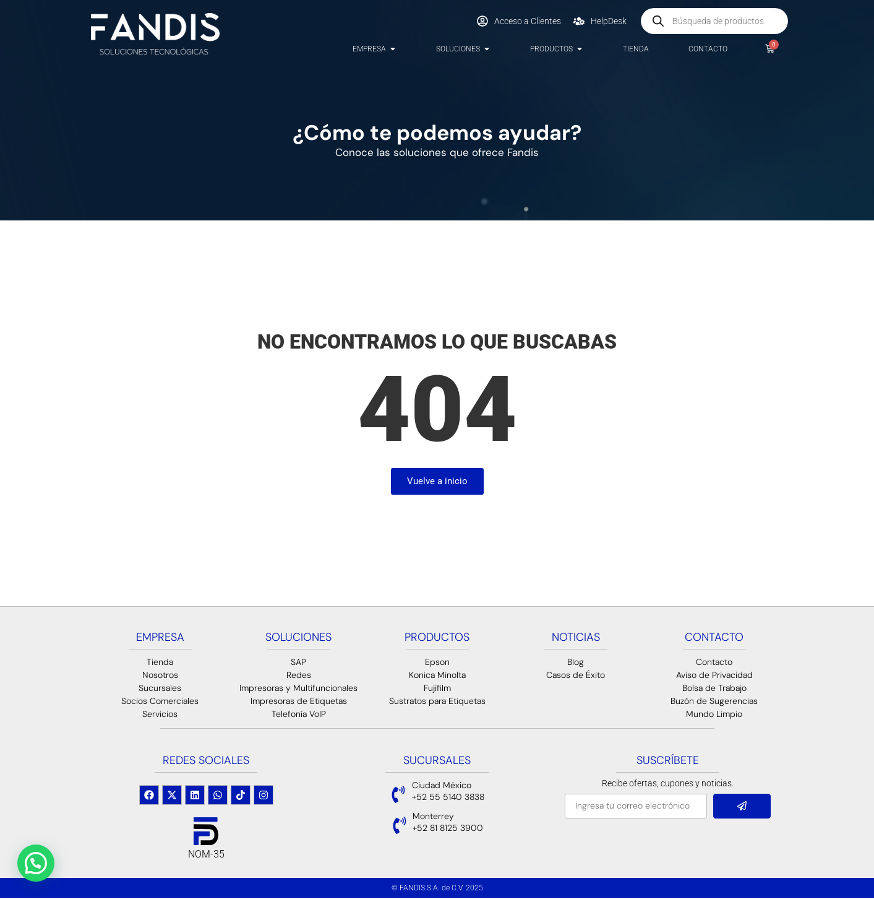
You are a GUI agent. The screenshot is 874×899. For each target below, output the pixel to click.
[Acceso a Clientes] (482, 21)
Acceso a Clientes (527, 21)
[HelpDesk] (579, 21)
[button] (35, 863)
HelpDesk (609, 21)
